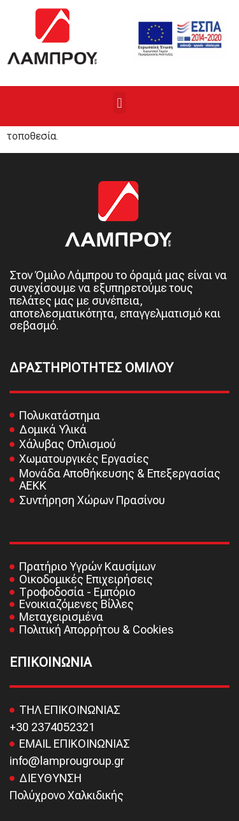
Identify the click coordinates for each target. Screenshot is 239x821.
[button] (119, 102)
